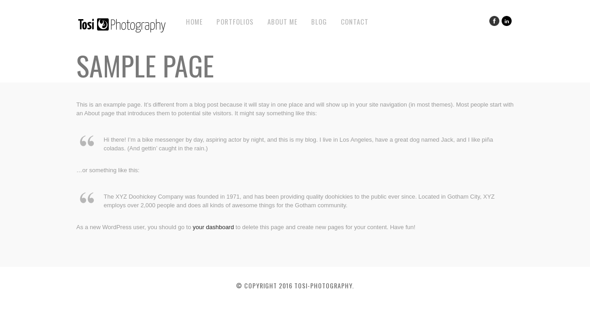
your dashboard (213, 227)
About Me (282, 21)
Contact (355, 21)
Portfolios (235, 21)
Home (194, 21)
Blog (319, 21)
